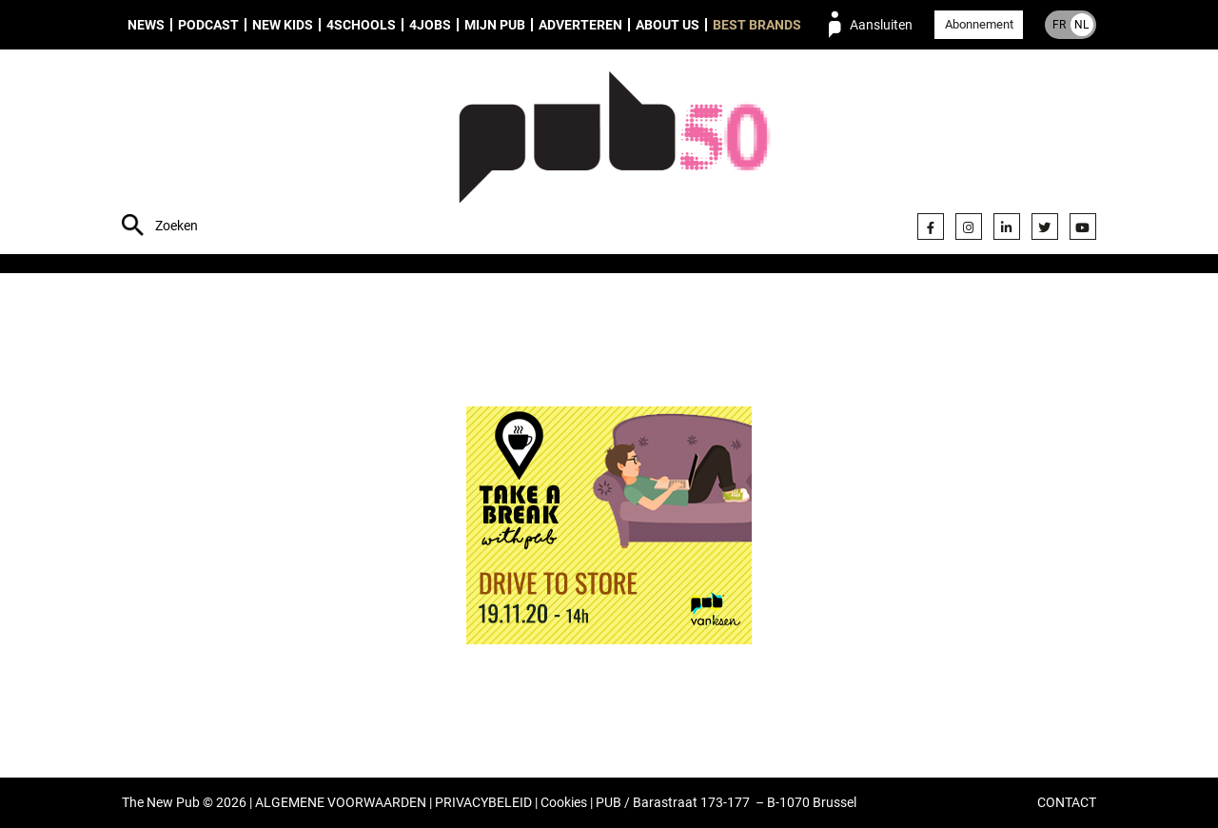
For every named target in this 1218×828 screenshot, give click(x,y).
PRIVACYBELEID (483, 803)
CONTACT (1066, 803)
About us (667, 24)
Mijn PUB (494, 24)
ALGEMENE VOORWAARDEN (340, 803)
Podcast (208, 24)
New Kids (282, 24)
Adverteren (580, 24)
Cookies (563, 803)
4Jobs (430, 24)
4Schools (361, 24)
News (146, 24)
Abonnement (979, 24)
